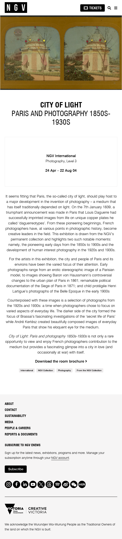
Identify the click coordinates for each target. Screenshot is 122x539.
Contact (11, 410)
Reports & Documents (21, 434)
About (9, 404)
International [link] (27, 370)
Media (9, 422)
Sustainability (15, 416)
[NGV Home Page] (16, 8)
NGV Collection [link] (45, 370)
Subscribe (15, 469)
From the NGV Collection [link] (89, 370)
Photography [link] (64, 370)
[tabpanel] (61, 52)
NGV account (60, 457)
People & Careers (18, 428)
